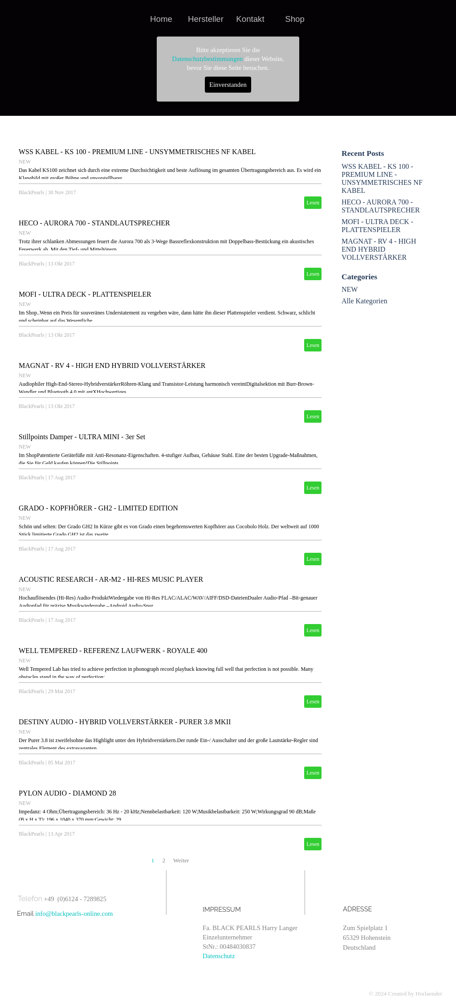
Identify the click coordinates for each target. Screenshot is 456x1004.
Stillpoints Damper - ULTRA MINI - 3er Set (82, 437)
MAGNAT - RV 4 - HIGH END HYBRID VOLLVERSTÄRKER (112, 365)
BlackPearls (31, 192)
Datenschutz (219, 955)
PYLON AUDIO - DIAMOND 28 (67, 793)
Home (161, 19)
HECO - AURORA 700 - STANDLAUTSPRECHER (94, 223)
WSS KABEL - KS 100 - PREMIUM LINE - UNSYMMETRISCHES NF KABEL (137, 151)
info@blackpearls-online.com (74, 913)
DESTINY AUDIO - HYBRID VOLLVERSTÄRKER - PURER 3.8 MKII (125, 722)
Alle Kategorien (364, 301)
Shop (295, 19)
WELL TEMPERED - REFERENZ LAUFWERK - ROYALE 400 (113, 650)
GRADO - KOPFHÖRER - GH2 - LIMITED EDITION (98, 508)
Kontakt (250, 19)
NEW (25, 162)
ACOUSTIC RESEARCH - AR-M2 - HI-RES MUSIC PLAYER (111, 579)
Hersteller (206, 19)
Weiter (181, 860)
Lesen (312, 203)
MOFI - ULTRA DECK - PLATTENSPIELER (85, 294)
